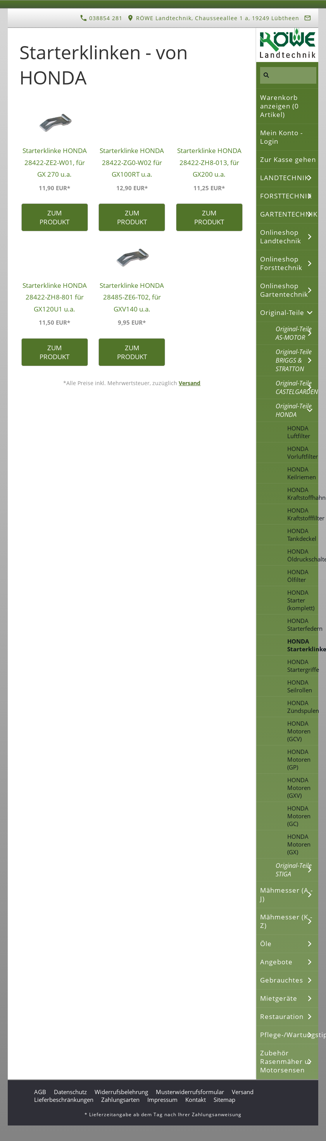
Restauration (282, 1016)
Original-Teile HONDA (294, 410)
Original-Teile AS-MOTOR (294, 333)
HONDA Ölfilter (298, 575)
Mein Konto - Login (281, 137)
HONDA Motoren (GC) (298, 816)
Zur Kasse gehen (288, 159)
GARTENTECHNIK (288, 214)
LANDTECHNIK (284, 177)
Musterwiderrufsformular (190, 1092)
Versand (189, 383)
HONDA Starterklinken (302, 645)
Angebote (276, 961)
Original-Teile (282, 312)
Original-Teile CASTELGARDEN (297, 387)
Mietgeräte (278, 998)
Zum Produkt (54, 217)
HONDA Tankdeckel (301, 534)
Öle (266, 943)
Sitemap (224, 1099)
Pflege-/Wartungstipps (289, 1034)
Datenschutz (70, 1092)
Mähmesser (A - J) (286, 894)
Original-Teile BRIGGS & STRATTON (294, 360)
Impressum (162, 1099)
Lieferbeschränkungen (63, 1099)
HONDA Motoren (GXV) (298, 787)
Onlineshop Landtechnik (280, 236)
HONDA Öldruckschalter (302, 555)
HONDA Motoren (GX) (298, 844)
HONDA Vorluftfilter (302, 452)
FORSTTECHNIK (286, 195)
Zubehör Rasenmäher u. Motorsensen (285, 1061)
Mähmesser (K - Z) (286, 921)
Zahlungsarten (120, 1099)
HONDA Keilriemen (301, 473)
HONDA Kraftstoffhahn (302, 493)
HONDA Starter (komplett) (300, 600)
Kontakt (195, 1099)
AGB (40, 1092)
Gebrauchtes (281, 980)
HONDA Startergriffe (302, 665)
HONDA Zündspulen (302, 706)
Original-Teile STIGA (294, 869)
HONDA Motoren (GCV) (298, 731)
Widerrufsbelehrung (121, 1092)
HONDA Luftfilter (298, 432)
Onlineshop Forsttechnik (281, 263)
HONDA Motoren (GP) (298, 759)
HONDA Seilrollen (299, 686)
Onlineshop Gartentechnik (284, 290)
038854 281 (101, 18)
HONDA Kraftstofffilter (302, 514)
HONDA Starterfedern (302, 624)
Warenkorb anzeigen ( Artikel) (279, 106)
